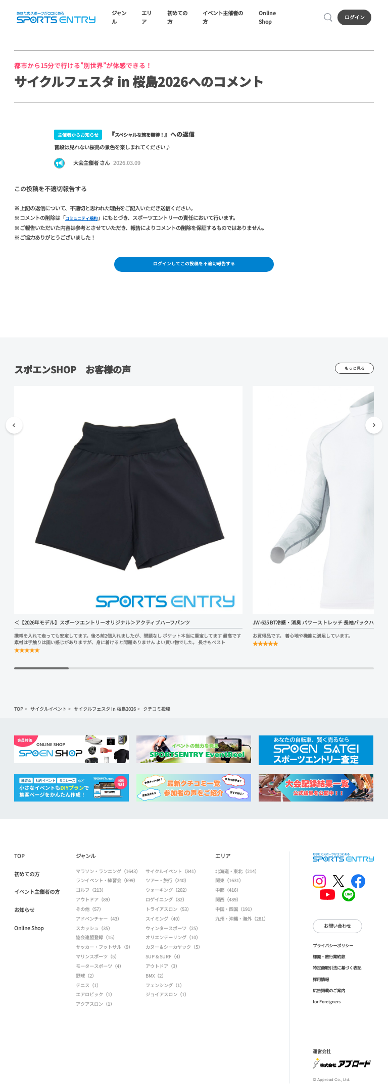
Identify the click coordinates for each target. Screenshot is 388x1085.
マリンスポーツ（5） (97, 960)
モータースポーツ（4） (100, 970)
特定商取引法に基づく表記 (337, 971)
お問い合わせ (337, 930)
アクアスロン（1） (95, 1007)
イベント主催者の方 (225, 18)
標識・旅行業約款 (329, 960)
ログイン (356, 18)
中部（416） (228, 893)
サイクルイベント (48, 713)
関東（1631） (229, 884)
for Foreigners (327, 1005)
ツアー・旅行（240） (167, 884)
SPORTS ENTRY (55, 18)
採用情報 (321, 983)
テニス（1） (88, 989)
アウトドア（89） (94, 903)
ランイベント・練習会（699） (107, 884)
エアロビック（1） (95, 998)
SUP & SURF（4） (164, 960)
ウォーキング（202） (167, 893)
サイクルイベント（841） (172, 875)
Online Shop (273, 18)
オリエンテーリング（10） (173, 941)
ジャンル (120, 18)
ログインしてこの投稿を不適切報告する (194, 267)
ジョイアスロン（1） (167, 998)
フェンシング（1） (165, 989)
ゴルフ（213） (91, 893)
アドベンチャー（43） (99, 922)
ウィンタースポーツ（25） (173, 932)
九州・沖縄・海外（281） (241, 922)
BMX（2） (156, 979)
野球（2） (86, 979)
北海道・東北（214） (237, 875)
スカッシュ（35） (94, 932)
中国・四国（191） (235, 913)
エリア (148, 18)
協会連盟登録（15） (96, 941)
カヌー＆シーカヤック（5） (174, 950)
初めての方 (178, 18)
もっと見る (354, 372)
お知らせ (24, 914)
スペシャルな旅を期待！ (148, 136)
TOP (18, 713)
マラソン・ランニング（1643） (108, 875)
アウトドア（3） (163, 970)
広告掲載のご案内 (329, 994)
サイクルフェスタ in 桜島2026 (105, 713)
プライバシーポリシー (333, 949)
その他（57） (90, 913)
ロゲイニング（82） (166, 903)
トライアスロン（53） (168, 913)
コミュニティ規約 (85, 220)
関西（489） (228, 903)
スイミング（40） (164, 922)
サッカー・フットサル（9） (104, 950)
